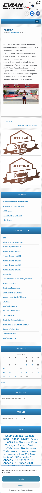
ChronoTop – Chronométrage (13, 206)
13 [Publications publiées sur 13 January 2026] (10, 369)
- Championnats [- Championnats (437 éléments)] (13, 435)
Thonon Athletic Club (10, 315)
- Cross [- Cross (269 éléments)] (15, 438)
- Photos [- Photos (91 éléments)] (21, 445)
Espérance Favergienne (11, 288)
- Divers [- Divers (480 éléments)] (24, 438)
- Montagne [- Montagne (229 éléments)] (9, 445)
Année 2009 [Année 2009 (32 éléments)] (15, 452)
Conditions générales (27, 490)
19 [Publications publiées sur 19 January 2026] (4, 372)
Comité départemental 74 (12, 247)
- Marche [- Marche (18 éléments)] (26, 442)
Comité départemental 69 (12, 269)
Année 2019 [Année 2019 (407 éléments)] (10, 462)
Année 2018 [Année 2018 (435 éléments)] (26, 459)
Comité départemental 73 (12, 251)
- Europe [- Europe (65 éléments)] (34, 439)
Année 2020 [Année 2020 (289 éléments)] (26, 463)
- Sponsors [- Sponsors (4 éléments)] (32, 448)
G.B (25, 32)
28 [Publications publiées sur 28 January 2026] (15, 376)
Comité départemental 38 (12, 265)
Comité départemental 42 (12, 260)
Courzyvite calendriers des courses (15, 202)
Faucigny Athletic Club (11, 329)
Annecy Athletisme (9, 334)
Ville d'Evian (7, 220)
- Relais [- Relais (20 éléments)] (16, 449)
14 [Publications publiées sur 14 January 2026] (15, 369)
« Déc (3, 382)
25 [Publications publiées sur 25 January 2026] (38, 372)
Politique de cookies (14, 490)
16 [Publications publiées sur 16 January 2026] (27, 369)
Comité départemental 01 (12, 256)
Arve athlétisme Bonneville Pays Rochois (17, 279)
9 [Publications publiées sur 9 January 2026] (26, 365)
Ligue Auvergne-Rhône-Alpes (13, 242)
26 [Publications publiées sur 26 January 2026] (4, 376)
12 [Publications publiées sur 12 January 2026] (4, 369)
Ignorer (21, 485)
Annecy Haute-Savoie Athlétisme (14, 297)
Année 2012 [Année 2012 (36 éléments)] (13, 454)
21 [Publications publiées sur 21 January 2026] (15, 372)
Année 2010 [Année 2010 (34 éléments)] (25, 452)
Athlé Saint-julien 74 (10, 306)
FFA (4, 238)
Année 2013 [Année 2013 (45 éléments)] (24, 454)
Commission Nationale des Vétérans (16, 324)
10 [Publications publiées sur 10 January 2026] (32, 365)
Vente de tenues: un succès (27, 125)
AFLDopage (7, 211)
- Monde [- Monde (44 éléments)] (33, 442)
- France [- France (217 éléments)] (8, 442)
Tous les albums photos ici (12, 215)
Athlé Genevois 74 (9, 338)
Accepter (21, 479)
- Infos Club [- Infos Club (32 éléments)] (18, 442)
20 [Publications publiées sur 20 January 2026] (10, 372)
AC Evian (6, 301)
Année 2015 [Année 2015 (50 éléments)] (13, 457)
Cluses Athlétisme (9, 283)
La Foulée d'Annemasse (11, 311)
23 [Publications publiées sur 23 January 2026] (27, 372)
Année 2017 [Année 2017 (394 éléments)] (10, 459)
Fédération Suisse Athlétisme (13, 320)
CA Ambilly (7, 274)
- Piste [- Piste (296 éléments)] (29, 445)
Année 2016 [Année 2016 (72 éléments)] (25, 457)
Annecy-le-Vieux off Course (12, 292)
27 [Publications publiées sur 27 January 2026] (10, 376)
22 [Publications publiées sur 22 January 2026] (21, 372)
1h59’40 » (8, 121)
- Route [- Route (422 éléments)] (24, 448)
